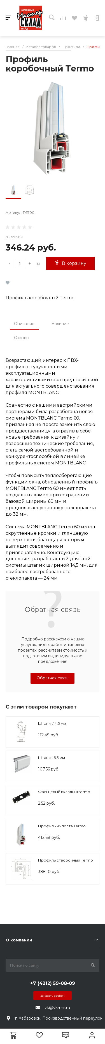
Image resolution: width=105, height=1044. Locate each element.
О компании (19, 940)
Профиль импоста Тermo (62, 826)
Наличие (60, 323)
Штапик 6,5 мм (51, 757)
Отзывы (21, 337)
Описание (24, 323)
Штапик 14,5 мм (52, 723)
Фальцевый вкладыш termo (64, 792)
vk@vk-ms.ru (57, 1007)
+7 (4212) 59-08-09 (52, 983)
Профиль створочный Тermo (65, 860)
